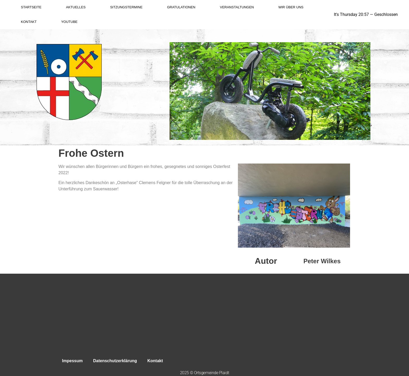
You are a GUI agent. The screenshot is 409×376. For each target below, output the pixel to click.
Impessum (72, 361)
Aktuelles (76, 7)
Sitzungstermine (126, 7)
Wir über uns (290, 7)
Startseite (31, 7)
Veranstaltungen (237, 7)
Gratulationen (181, 7)
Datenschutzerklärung (115, 361)
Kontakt (29, 22)
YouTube (69, 22)
